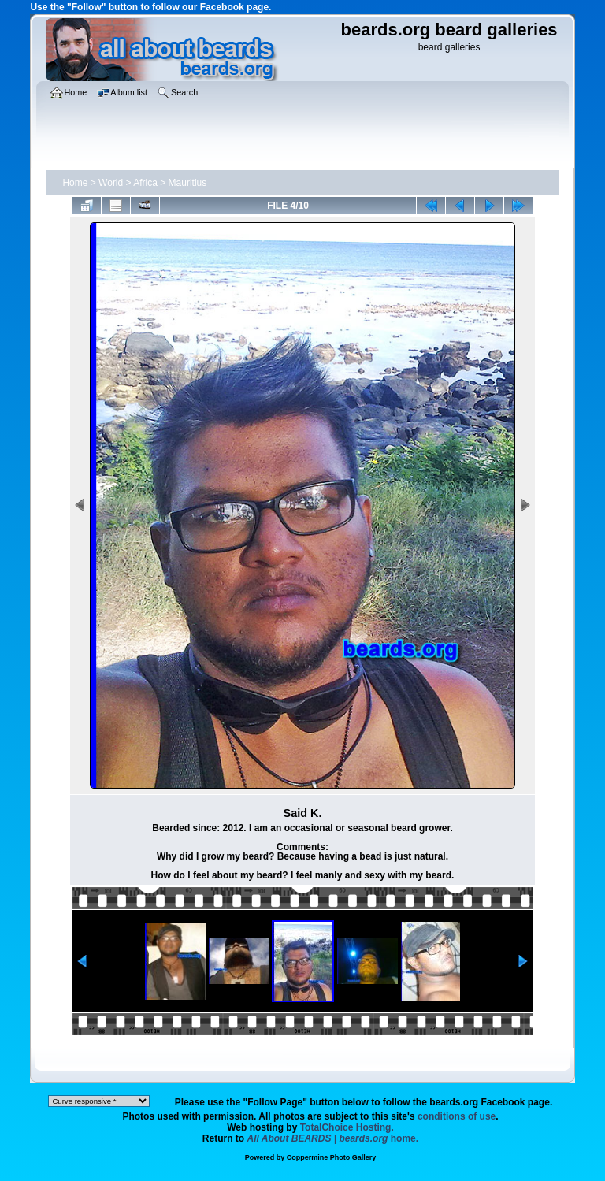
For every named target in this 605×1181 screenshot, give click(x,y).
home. (333, 1138)
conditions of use (457, 1116)
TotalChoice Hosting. (347, 1127)
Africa (145, 182)
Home (74, 182)
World (110, 182)
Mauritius (188, 182)
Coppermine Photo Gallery (332, 1157)
